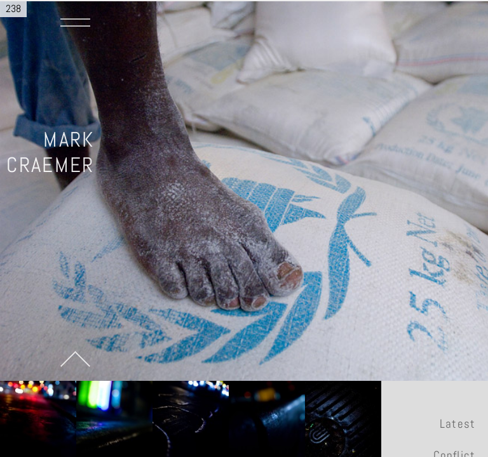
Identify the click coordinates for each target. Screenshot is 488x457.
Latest (457, 424)
